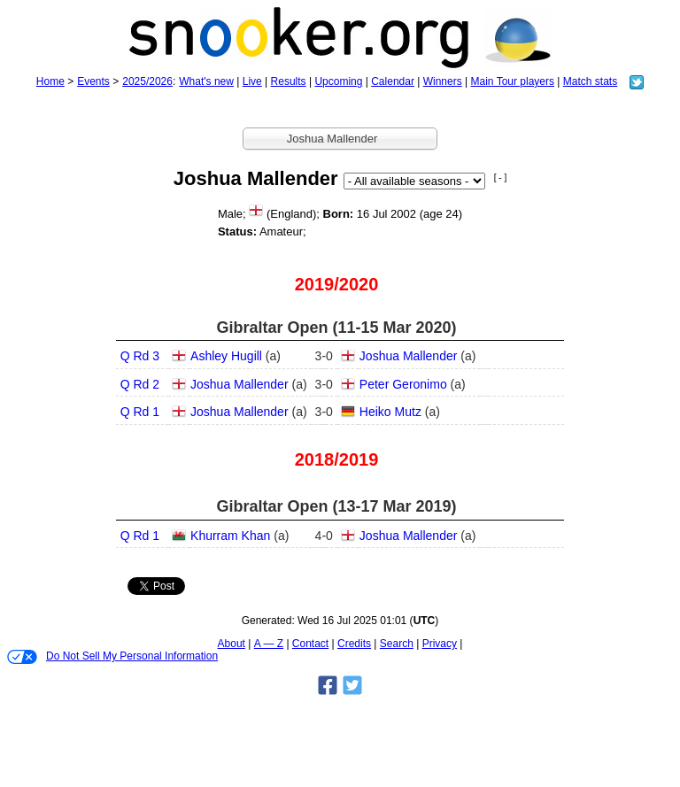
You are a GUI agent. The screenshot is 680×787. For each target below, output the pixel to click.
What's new (206, 81)
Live (252, 81)
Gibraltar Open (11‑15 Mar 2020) (336, 327)
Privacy (439, 643)
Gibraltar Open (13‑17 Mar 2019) (336, 506)
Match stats (590, 81)
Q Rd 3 (139, 356)
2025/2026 (147, 81)
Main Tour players (513, 81)
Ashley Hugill (226, 356)
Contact (310, 643)
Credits (354, 643)
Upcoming (338, 81)
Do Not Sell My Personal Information (112, 657)
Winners (442, 81)
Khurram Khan (230, 536)
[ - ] (500, 177)
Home (50, 81)
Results (288, 81)
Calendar (392, 81)
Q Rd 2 (139, 384)
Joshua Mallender (408, 356)
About (231, 643)
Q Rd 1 (139, 412)
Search (396, 643)
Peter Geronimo (403, 384)
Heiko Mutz (390, 412)
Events (93, 81)
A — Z (268, 643)
